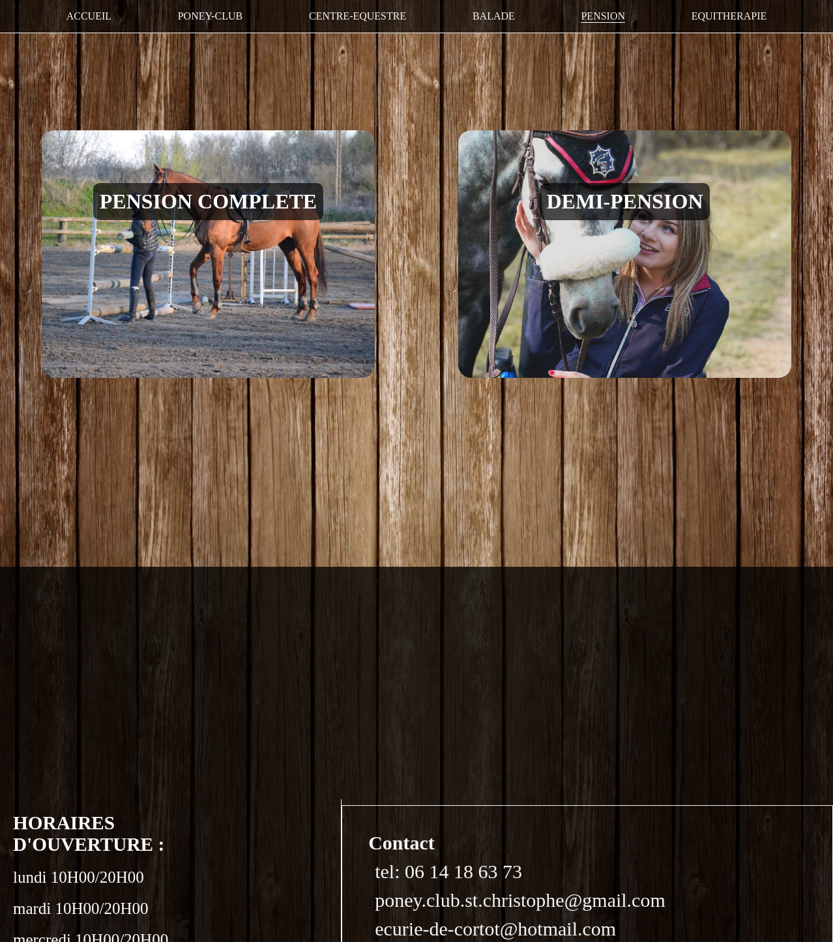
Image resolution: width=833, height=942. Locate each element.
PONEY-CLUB (210, 15)
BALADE (494, 15)
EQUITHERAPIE (729, 15)
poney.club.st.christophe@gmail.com (520, 900)
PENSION (603, 15)
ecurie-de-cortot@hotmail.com (495, 928)
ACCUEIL (88, 15)
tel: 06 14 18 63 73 (448, 871)
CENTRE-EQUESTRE (357, 15)
